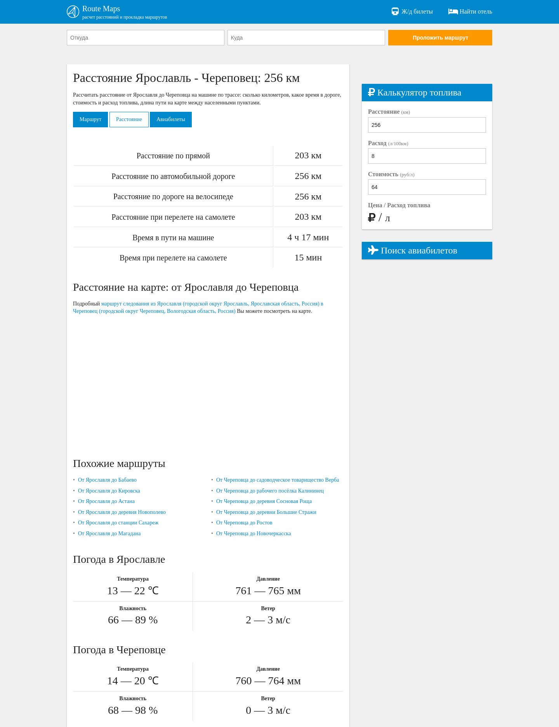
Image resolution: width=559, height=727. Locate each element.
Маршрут (90, 119)
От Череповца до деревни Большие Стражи (266, 512)
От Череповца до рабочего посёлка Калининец (270, 491)
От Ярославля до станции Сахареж (118, 523)
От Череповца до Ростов (244, 523)
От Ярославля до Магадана (109, 533)
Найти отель (470, 12)
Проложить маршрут (440, 38)
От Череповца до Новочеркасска (253, 533)
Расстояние (129, 119)
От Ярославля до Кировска (109, 491)
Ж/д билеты (412, 12)
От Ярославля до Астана (106, 501)
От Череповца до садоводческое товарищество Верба (277, 480)
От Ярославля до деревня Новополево (122, 512)
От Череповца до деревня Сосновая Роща (264, 501)
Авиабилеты (170, 119)
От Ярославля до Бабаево (107, 480)
